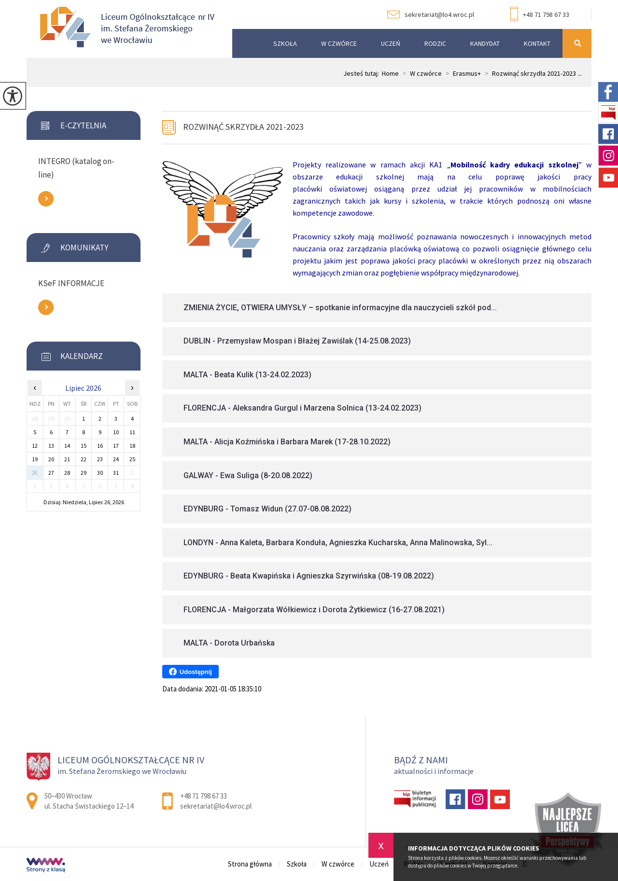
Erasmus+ (461, 73)
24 (116, 459)
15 (83, 445)
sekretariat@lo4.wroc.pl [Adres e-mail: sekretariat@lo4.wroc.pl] (216, 806)
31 (116, 472)
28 (67, 472)
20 (51, 459)
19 (35, 459)
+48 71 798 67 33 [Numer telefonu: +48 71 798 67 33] (203, 795)
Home (390, 73)
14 (67, 445)
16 (100, 445)
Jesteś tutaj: (362, 73)
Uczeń (390, 43)
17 (116, 445)
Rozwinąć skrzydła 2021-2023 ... (531, 73)
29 (83, 472)
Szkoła (285, 43)
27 (51, 472)
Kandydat (485, 43)
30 (100, 472)
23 (100, 459)
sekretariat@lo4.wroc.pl (430, 14)
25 (132, 459)
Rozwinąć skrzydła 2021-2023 (243, 126)
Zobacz (46, 198)
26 (35, 472)
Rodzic (435, 43)
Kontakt (537, 43)
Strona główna (244, 43)
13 (51, 445)
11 (132, 432)
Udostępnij (190, 671)
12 (35, 445)
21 (67, 459)
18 (132, 445)
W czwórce (339, 43)
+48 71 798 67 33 (539, 15)
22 (83, 459)
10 (116, 432)
